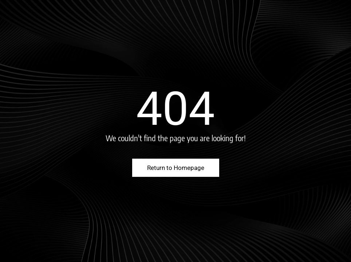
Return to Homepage (175, 167)
